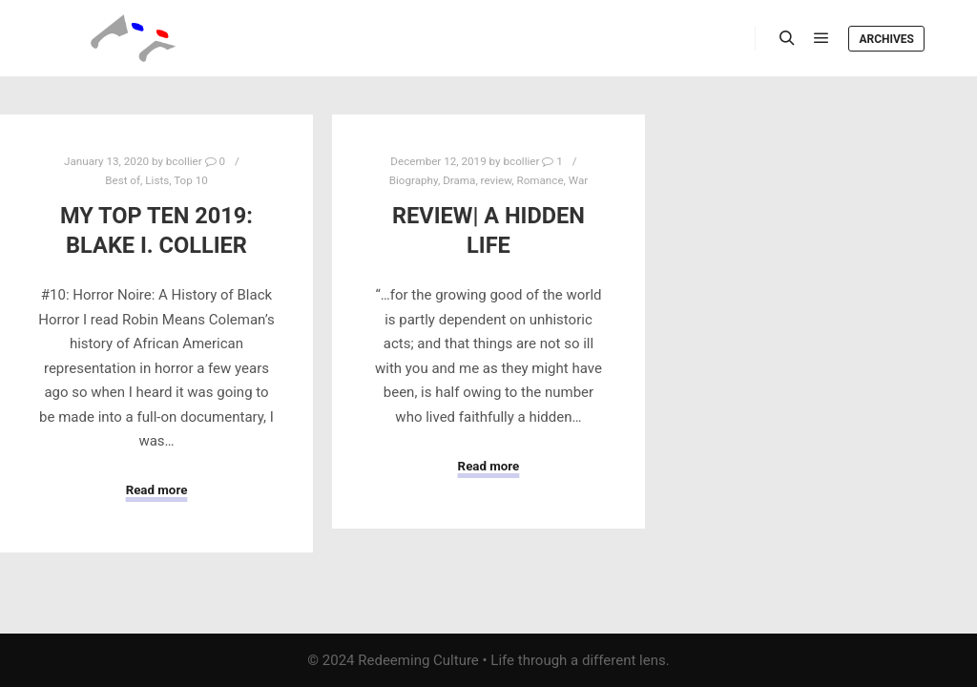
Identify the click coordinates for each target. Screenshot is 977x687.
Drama (459, 180)
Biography (413, 180)
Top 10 (191, 180)
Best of (122, 180)
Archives (886, 39)
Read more (157, 490)
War (578, 180)
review (496, 180)
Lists (157, 180)
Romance (539, 180)
